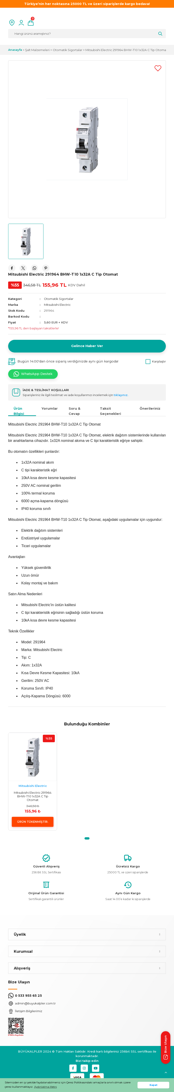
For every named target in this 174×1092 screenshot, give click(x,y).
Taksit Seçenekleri (110, 411)
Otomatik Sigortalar (58, 299)
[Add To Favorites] (158, 68)
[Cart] (30, 22)
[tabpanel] (32, 781)
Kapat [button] (153, 1085)
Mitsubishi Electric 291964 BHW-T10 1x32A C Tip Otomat (32, 796)
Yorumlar (49, 408)
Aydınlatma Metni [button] (45, 1086)
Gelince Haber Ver (87, 346)
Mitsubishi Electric (57, 304)
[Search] (87, 33)
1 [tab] (87, 838)
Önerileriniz (150, 408)
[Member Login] (21, 22)
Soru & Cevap (74, 411)
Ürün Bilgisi (19, 411)
